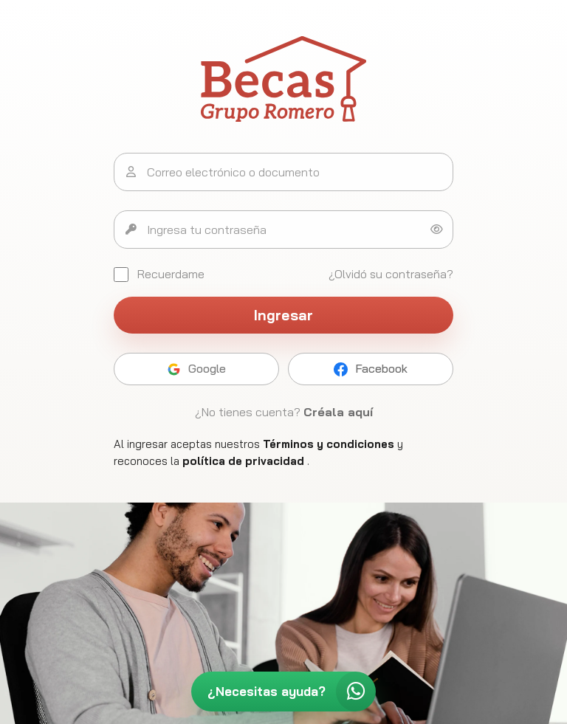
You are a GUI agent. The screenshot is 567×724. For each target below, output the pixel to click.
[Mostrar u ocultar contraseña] (436, 229)
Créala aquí (338, 411)
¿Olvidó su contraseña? (391, 273)
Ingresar (284, 315)
